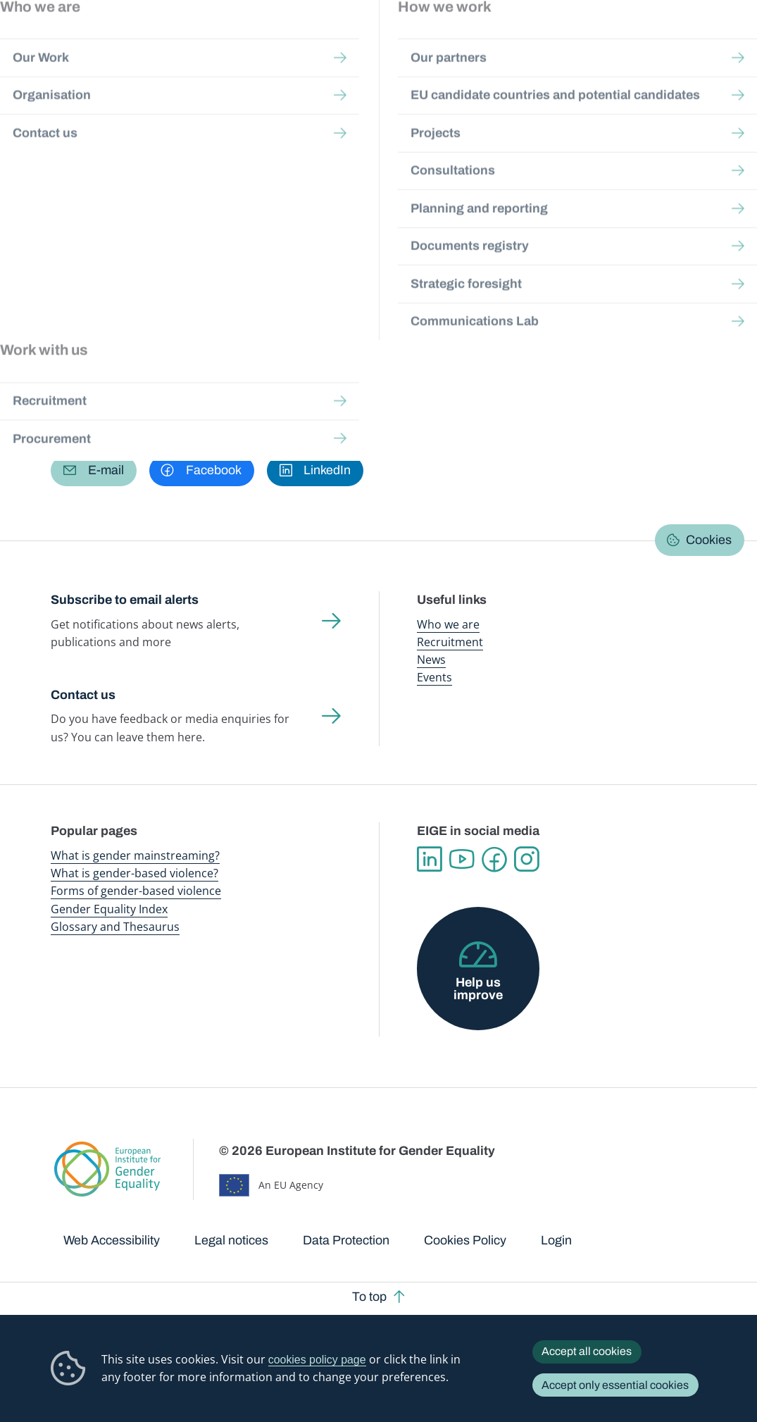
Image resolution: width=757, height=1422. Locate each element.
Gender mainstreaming (363, 42)
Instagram (526, 859)
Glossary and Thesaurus (115, 926)
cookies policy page (317, 1360)
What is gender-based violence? (134, 873)
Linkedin (429, 859)
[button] (93, 471)
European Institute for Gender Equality (72, 42)
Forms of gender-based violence (136, 890)
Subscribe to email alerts (125, 600)
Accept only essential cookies (615, 1385)
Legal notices (231, 1240)
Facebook (494, 859)
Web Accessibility (111, 1240)
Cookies (709, 540)
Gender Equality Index (518, 42)
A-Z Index (385, 128)
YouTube (462, 859)
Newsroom (192, 42)
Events (434, 677)
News (431, 659)
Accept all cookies (587, 1351)
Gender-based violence (445, 42)
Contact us (83, 695)
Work (95, 307)
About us (671, 42)
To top (369, 1297)
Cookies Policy (465, 1240)
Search (728, 42)
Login (556, 1240)
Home (79, 128)
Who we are (448, 624)
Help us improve (478, 988)
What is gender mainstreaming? (135, 855)
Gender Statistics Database (598, 42)
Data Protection (346, 1240)
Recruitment (450, 642)
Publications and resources (272, 42)
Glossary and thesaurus (295, 128)
